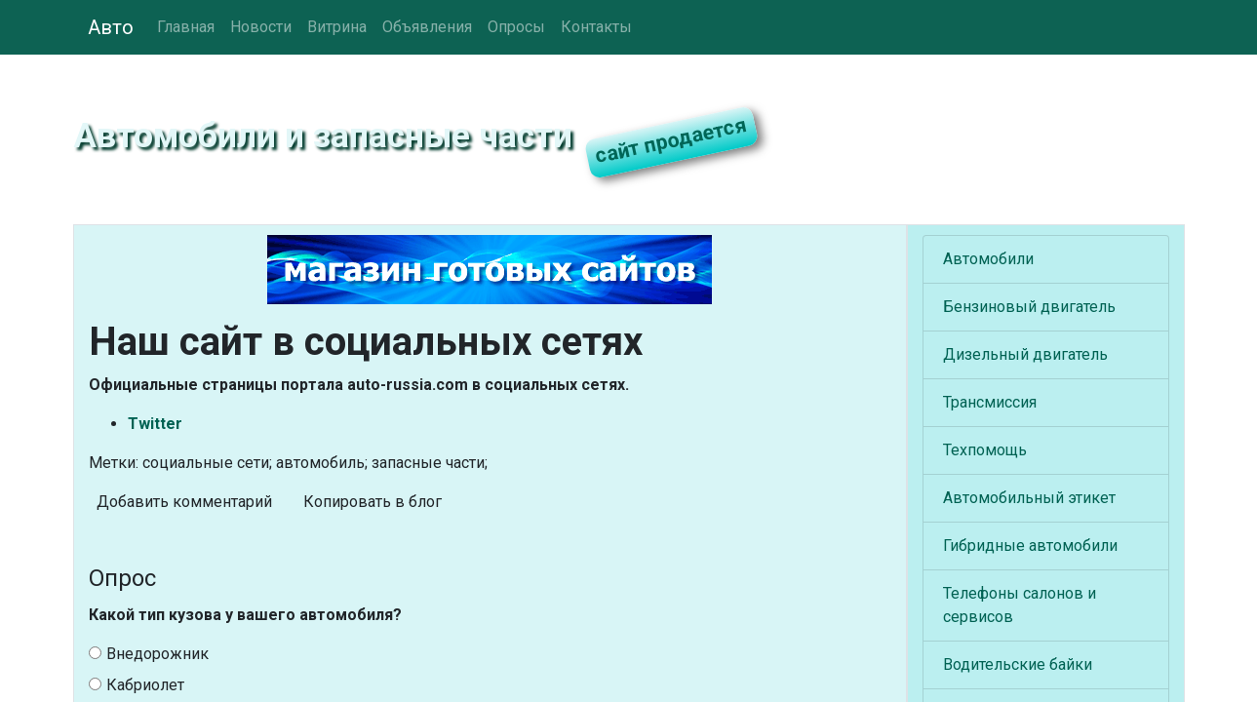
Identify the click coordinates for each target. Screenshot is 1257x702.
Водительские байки (1017, 664)
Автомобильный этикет (1029, 497)
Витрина (337, 27)
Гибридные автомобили (1030, 545)
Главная (186, 27)
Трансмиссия (990, 402)
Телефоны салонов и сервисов (1019, 605)
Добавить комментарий (184, 501)
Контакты (596, 27)
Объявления (427, 27)
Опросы (516, 27)
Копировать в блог (372, 501)
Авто (111, 27)
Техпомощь (985, 450)
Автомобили (988, 259)
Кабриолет (136, 685)
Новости (261, 27)
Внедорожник (149, 653)
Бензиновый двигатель (1029, 306)
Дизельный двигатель (1025, 354)
